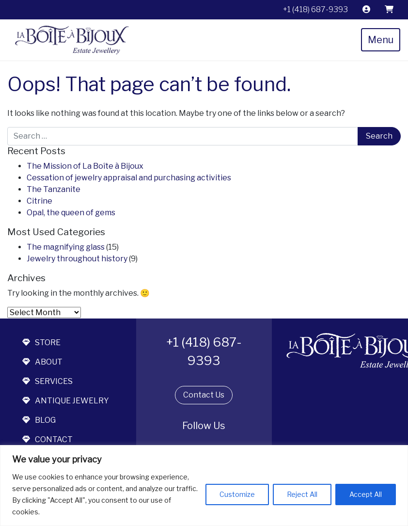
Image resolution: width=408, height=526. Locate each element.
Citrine (39, 201)
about (42, 362)
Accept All (365, 494)
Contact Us (203, 394)
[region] (204, 485)
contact (47, 439)
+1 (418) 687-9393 (315, 9)
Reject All (302, 494)
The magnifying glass (66, 247)
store (41, 342)
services (47, 381)
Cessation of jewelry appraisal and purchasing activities (129, 177)
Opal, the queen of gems (71, 212)
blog (39, 420)
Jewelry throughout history (77, 258)
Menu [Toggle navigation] (380, 40)
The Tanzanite (53, 189)
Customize (237, 494)
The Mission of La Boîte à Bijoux (85, 166)
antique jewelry (65, 400)
